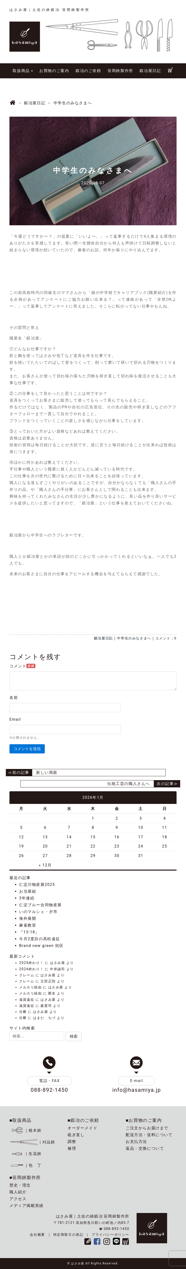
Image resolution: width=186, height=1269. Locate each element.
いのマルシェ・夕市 (38, 911)
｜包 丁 (25, 1165)
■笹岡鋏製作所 (25, 1177)
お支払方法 (136, 1141)
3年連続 (26, 898)
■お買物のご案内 (144, 1120)
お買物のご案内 (54, 70)
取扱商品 (21, 70)
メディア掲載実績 (26, 1205)
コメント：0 (166, 638)
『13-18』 (29, 932)
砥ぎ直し (76, 1134)
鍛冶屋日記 (150, 70)
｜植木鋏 (26, 1130)
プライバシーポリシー (110, 1235)
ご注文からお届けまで (147, 1128)
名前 (13, 697)
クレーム (26, 975)
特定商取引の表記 (68, 1235)
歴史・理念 (20, 1185)
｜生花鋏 (26, 1153)
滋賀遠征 (26, 1000)
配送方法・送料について (149, 1134)
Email (15, 719)
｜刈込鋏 (32, 1142)
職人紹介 (17, 1192)
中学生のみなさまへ (134, 638)
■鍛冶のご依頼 (83, 1120)
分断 (23, 1012)
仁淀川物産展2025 (37, 884)
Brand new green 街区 (41, 945)
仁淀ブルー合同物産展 (40, 905)
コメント (22, 666)
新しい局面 (46, 772)
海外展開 (27, 918)
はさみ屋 (57, 963)
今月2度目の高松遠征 (39, 939)
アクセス (17, 1198)
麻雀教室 (27, 925)
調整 (72, 1141)
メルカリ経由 (30, 987)
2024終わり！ (31, 963)
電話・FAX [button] (49, 1080)
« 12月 (45, 865)
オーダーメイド (82, 1128)
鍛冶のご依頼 (88, 70)
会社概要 (37, 1235)
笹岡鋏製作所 (120, 70)
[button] (74, 1036)
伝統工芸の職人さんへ (128, 783)
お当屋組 (27, 891)
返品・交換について (145, 1148)
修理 (72, 1148)
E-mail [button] (136, 1080)
